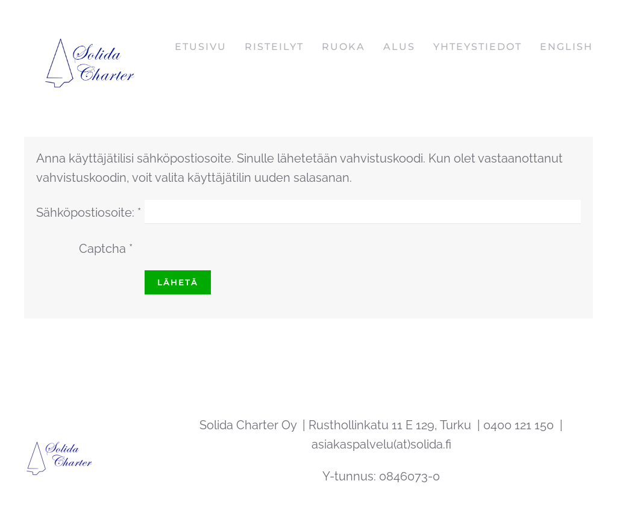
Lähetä (177, 282)
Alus (399, 46)
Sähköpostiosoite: (88, 212)
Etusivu (201, 46)
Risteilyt (274, 46)
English (566, 46)
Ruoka (343, 46)
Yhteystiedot (477, 46)
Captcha (106, 248)
